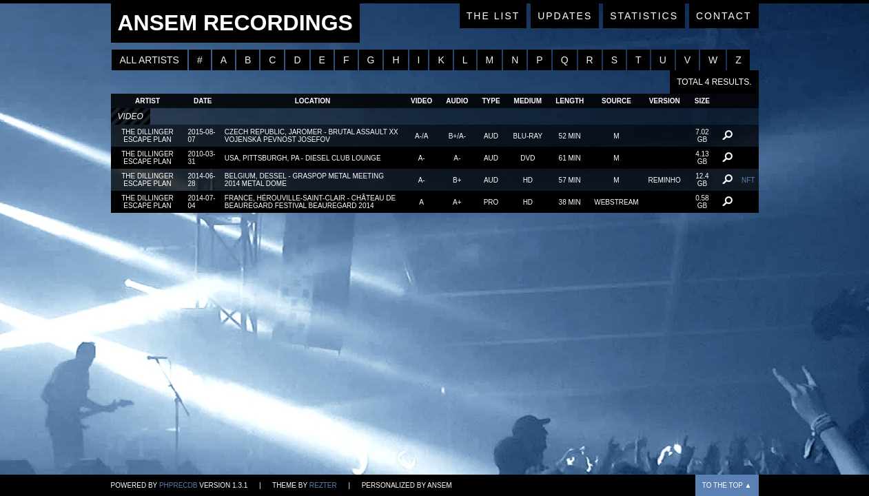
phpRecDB (178, 485)
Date (203, 101)
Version (664, 101)
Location (312, 101)
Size (702, 101)
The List (493, 15)
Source (616, 101)
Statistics (644, 15)
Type (491, 101)
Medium (528, 101)
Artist (147, 101)
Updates (565, 15)
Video (421, 101)
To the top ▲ (727, 485)
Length (569, 101)
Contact (724, 15)
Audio (457, 101)
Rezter (323, 485)
